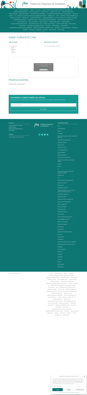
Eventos (11, 15)
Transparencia (55, 25)
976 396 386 (11, 130)
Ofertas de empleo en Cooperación (47, 19)
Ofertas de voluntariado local (65, 19)
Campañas (24, 29)
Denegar (69, 389)
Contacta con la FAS (55, 11)
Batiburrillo (75, 27)
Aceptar (57, 389)
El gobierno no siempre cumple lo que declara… (59, 13)
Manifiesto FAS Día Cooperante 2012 (69, 15)
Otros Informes (66, 21)
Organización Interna (54, 21)
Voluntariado (64, 25)
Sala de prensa (52, 29)
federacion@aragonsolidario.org (16, 128)
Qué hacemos (22, 25)
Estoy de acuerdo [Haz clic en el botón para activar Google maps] (43, 69)
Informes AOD (51, 15)
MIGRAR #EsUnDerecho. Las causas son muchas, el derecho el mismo (60, 17)
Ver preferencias (79, 389)
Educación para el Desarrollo (38, 13)
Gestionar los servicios (56, 386)
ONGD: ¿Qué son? (43, 21)
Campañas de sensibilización (20, 11)
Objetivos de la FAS (32, 19)
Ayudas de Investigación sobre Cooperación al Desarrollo (57, 9)
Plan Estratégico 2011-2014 (35, 23)
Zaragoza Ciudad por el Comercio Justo (43, 27)
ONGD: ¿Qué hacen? (33, 21)
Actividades (57, 27)
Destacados (32, 29)
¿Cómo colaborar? (24, 9)
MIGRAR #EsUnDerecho (35, 17)
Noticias (45, 29)
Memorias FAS (25, 17)
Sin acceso (47, 25)
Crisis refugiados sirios (68, 11)
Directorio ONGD (13, 13)
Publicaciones (72, 23)
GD (15, 15)
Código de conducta (34, 11)
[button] (84, 376)
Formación (39, 29)
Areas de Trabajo (66, 27)
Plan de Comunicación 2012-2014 (19, 23)
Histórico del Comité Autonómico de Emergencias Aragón (31, 15)
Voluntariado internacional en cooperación (20, 27)
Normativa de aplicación (20, 19)
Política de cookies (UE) (49, 23)
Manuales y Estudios (15, 17)
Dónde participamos (24, 13)
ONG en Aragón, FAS (22, 21)
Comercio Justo (45, 11)
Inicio (16, 9)
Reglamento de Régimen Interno (35, 25)
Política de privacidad (70, 392)
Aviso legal (77, 392)
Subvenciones (61, 29)
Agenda (32, 9)
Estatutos (75, 13)
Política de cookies (62, 392)
